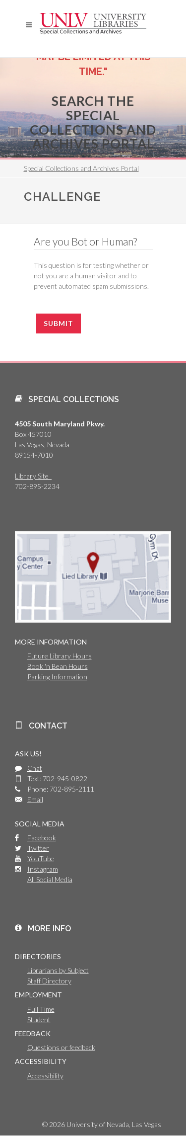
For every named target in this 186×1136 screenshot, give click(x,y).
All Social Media (49, 879)
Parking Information (57, 676)
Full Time (41, 1009)
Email (35, 799)
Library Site (33, 476)
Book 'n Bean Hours (57, 666)
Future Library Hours (59, 655)
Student (39, 1019)
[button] (28, 24)
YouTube (40, 858)
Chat (34, 768)
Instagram (42, 869)
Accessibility (45, 1075)
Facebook (41, 837)
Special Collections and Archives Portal (81, 168)
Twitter (38, 848)
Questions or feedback (61, 1047)
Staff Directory (49, 980)
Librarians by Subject (58, 970)
